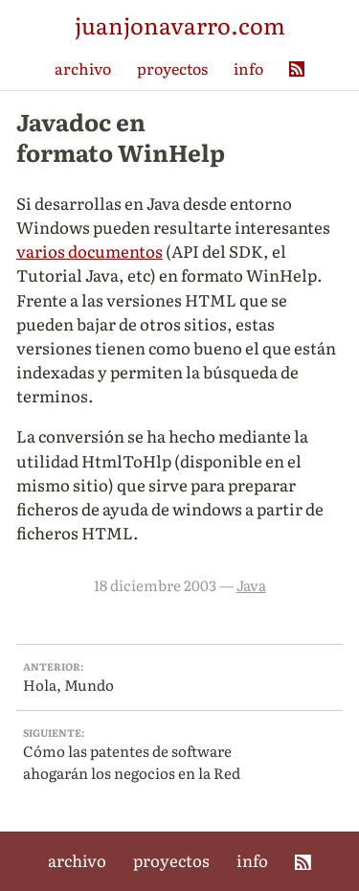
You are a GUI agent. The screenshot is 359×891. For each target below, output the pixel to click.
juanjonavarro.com (180, 24)
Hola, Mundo (179, 677)
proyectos (172, 68)
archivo (83, 68)
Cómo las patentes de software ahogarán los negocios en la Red (179, 754)
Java (251, 585)
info (248, 68)
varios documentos (89, 251)
